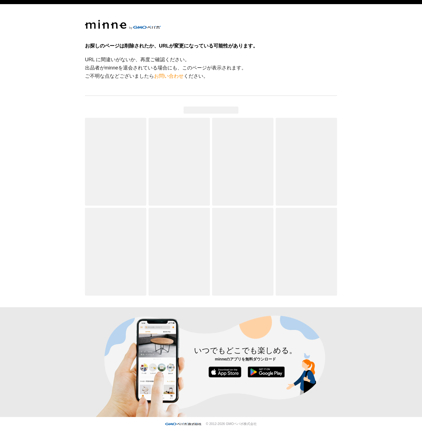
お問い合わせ (169, 76)
